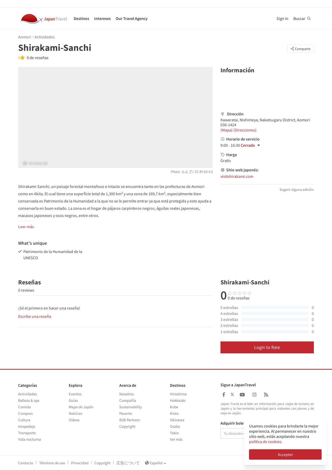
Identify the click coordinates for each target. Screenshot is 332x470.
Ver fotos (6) (35, 163)
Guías (73, 400)
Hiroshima (178, 393)
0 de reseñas (37, 57)
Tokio (174, 432)
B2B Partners (129, 419)
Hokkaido (177, 400)
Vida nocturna (29, 439)
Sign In (282, 18)
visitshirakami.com (236, 176)
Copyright (127, 426)
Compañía (127, 400)
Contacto (25, 462)
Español (155, 462)
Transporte (27, 432)
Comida (24, 406)
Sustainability (130, 406)
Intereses (102, 18)
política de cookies (265, 441)
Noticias (75, 413)
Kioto (174, 413)
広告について (128, 462)
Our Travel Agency (132, 18)
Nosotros (126, 393)
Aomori (24, 36)
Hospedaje (26, 426)
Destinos (81, 18)
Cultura (24, 419)
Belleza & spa (28, 400)
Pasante (125, 413)
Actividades (45, 36)
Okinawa (177, 419)
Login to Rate (267, 347)
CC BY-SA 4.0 (204, 171)
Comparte (300, 48)
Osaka (175, 426)
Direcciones (245, 129)
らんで (186, 171)
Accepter (285, 454)
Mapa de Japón (81, 406)
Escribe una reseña (34, 316)
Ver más (176, 439)
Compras (25, 413)
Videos (74, 419)
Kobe (174, 406)
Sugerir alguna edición (297, 189)
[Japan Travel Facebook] (223, 395)
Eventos (75, 393)
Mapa (226, 129)
